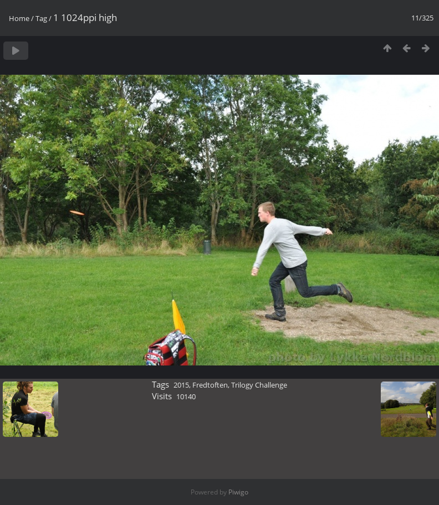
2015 (181, 385)
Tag (41, 18)
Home (19, 18)
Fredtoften (210, 385)
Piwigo (238, 492)
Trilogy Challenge (259, 385)
